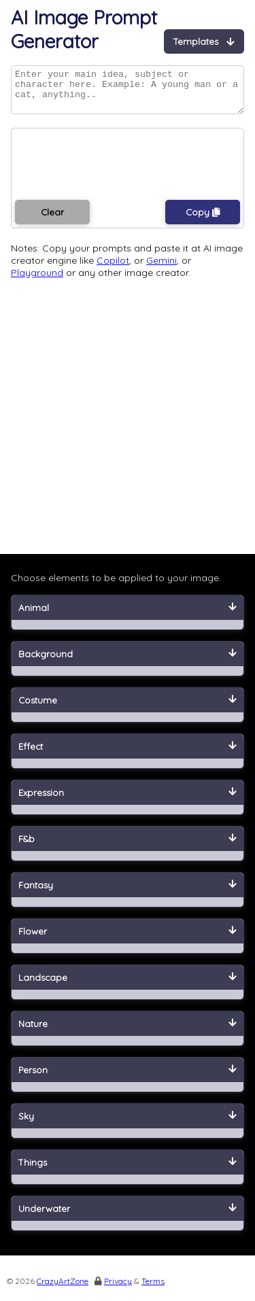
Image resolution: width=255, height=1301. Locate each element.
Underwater (127, 1216)
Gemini (161, 268)
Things (127, 1170)
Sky (127, 1124)
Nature (127, 1031)
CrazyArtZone (62, 1289)
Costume (127, 708)
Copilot (113, 268)
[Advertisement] (127, 427)
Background (127, 662)
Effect (127, 754)
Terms (153, 1289)
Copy (203, 220)
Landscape (127, 985)
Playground (37, 281)
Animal (127, 615)
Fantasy (127, 893)
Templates (204, 41)
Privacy (118, 1289)
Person (127, 1078)
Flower (127, 939)
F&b (127, 847)
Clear (52, 220)
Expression (127, 800)
